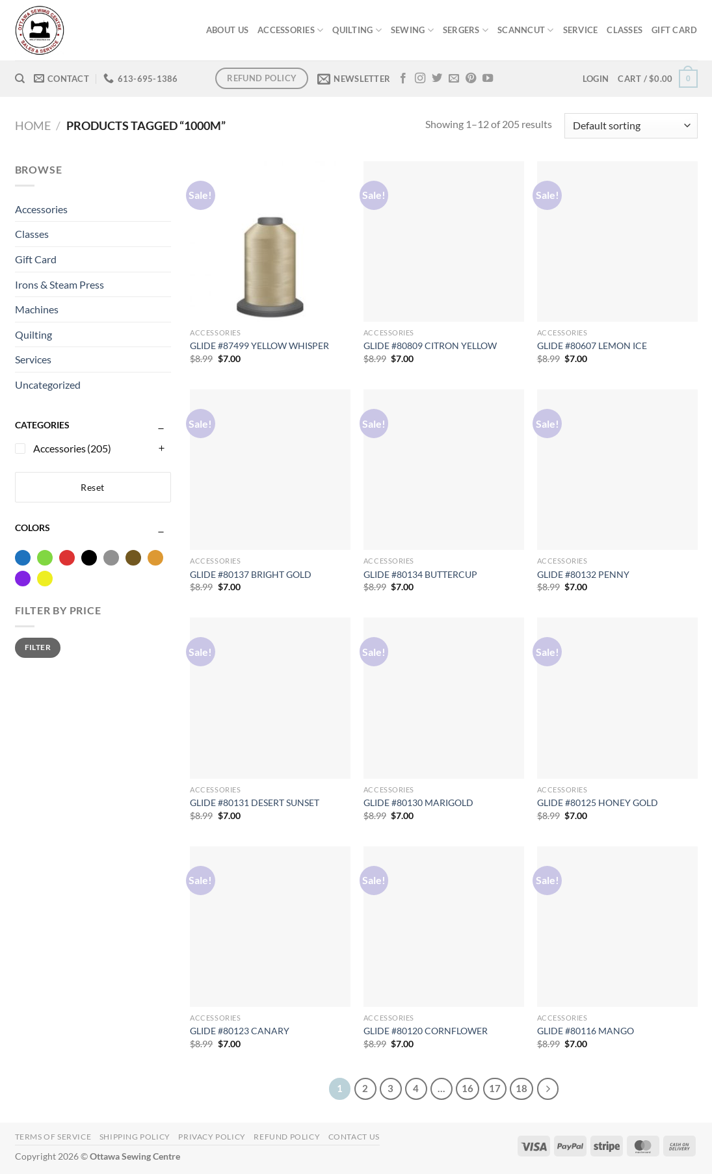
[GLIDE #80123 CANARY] (270, 926)
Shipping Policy (134, 1136)
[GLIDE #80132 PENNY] (617, 469)
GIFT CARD (674, 30)
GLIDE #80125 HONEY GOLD (597, 802)
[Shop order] (630, 125)
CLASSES (624, 30)
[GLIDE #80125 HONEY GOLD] (617, 698)
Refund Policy (287, 1136)
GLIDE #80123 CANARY (239, 1030)
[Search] (20, 78)
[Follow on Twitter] (437, 79)
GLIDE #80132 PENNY (583, 574)
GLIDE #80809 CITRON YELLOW (430, 345)
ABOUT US (227, 30)
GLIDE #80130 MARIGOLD (418, 802)
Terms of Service (53, 1136)
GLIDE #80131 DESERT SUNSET (254, 802)
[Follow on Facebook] (403, 79)
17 (495, 1088)
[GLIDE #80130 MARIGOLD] (443, 698)
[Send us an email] (454, 79)
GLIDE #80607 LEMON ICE (592, 345)
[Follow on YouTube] (487, 79)
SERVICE (580, 30)
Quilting (33, 334)
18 (521, 1088)
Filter (38, 647)
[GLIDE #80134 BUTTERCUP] (443, 469)
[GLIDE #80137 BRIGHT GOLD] (270, 469)
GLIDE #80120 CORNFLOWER (425, 1030)
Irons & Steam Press (59, 284)
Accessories (41, 209)
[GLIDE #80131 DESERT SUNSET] (270, 698)
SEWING (412, 30)
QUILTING (357, 30)
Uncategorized (48, 384)
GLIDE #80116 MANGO (585, 1030)
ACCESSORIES (290, 30)
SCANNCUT (525, 30)
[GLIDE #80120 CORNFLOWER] (443, 926)
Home (33, 125)
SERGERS (465, 30)
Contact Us (354, 1136)
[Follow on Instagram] (420, 79)
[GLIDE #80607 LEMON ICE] (617, 241)
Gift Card (36, 259)
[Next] (548, 1089)
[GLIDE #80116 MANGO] (617, 926)
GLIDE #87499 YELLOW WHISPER (259, 345)
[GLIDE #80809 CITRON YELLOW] (443, 241)
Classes (32, 234)
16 (467, 1088)
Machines (37, 309)
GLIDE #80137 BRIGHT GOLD (250, 574)
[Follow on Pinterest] (471, 79)
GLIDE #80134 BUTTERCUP (420, 574)
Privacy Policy (212, 1136)
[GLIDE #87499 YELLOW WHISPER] (270, 241)
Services (33, 359)
